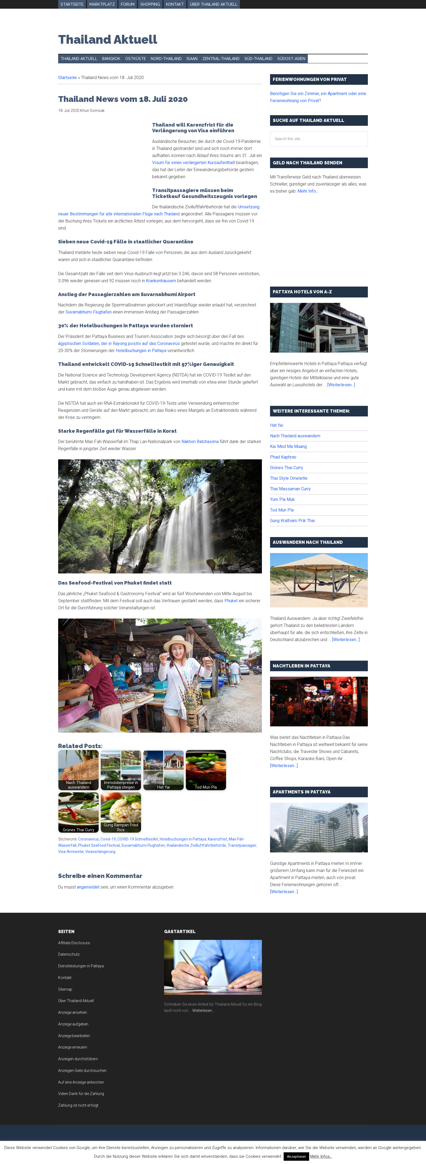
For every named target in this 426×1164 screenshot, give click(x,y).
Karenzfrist (217, 839)
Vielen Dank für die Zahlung (81, 1093)
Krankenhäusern (161, 280)
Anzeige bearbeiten (74, 1036)
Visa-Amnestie (71, 851)
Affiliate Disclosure (74, 943)
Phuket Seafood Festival (99, 845)
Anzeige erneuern (72, 1047)
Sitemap (65, 989)
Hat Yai (276, 425)
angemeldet (88, 887)
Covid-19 (108, 839)
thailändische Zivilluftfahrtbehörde (196, 845)
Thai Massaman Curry (290, 488)
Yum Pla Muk (282, 499)
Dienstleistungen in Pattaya (81, 966)
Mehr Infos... (321, 1156)
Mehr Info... (307, 191)
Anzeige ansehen (72, 1012)
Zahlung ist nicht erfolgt (78, 1105)
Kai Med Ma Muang (288, 446)
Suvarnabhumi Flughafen (88, 312)
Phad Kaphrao (283, 457)
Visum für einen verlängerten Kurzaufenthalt (193, 162)
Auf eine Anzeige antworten (81, 1082)
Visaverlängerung (100, 851)
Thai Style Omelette (289, 478)
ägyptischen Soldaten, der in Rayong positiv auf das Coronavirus (119, 343)
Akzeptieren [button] (296, 1156)
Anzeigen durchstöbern (78, 1059)
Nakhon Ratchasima (200, 441)
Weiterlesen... (203, 1010)
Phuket (231, 600)
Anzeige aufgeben (73, 1024)
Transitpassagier (242, 845)
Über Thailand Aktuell (76, 1001)
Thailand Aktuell (107, 39)
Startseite (67, 77)
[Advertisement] (103, 163)
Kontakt (64, 977)
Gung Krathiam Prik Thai (292, 520)
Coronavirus (88, 839)
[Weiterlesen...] (341, 384)
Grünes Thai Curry (286, 467)
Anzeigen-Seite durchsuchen (82, 1070)
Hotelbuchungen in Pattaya (141, 350)
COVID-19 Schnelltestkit (137, 839)
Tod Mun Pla (282, 510)
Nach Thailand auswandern (295, 435)
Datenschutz (69, 954)
